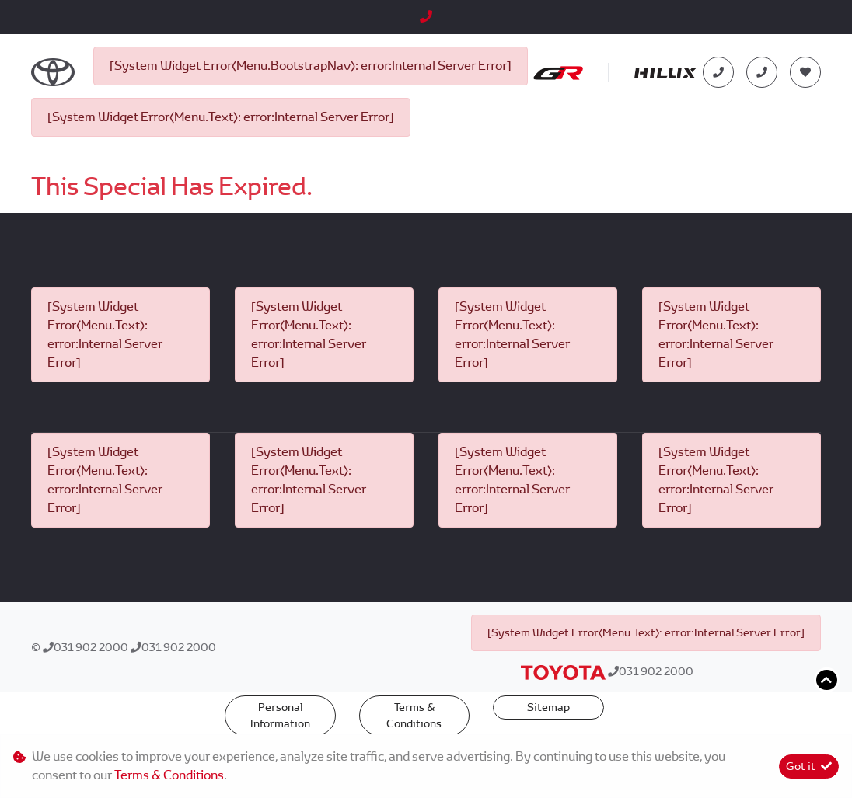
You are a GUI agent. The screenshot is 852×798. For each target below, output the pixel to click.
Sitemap (548, 707)
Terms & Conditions (414, 715)
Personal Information (280, 715)
